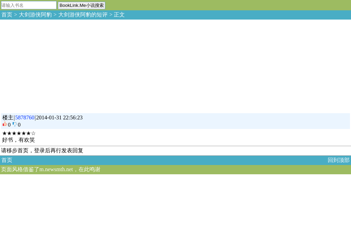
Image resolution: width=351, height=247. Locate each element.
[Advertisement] (51, 65)
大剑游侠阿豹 (35, 14)
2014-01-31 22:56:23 (59, 117)
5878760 (24, 117)
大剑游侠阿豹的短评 (83, 14)
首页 (6, 14)
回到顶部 (339, 160)
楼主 (7, 117)
